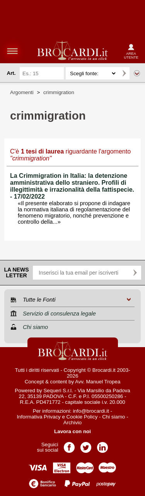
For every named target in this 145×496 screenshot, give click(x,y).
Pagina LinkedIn (102, 445)
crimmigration (58, 92)
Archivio (72, 422)
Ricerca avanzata (137, 73)
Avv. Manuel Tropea (97, 382)
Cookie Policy (82, 417)
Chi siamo (113, 417)
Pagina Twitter (85, 445)
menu (12, 51)
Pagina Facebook (69, 445)
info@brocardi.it (91, 411)
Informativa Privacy (38, 417)
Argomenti (22, 92)
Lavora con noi (72, 431)
